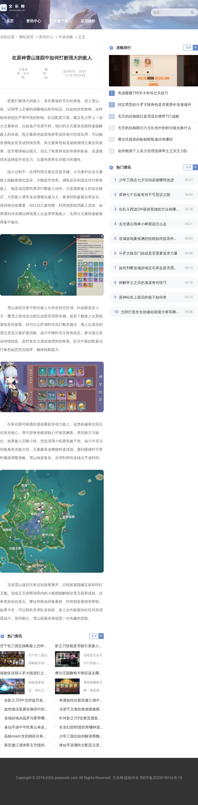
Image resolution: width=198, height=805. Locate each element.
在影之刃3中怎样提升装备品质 (26, 700)
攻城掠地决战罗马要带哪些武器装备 (26, 718)
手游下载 (60, 21)
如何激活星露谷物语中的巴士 (26, 709)
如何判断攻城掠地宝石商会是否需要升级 (152, 268)
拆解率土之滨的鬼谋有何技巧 (143, 282)
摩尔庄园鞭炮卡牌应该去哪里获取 (79, 673)
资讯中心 (33, 21)
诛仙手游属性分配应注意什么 (81, 745)
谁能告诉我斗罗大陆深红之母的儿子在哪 (24, 673)
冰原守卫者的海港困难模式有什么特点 (81, 709)
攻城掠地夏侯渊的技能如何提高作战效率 (152, 238)
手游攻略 (65, 37)
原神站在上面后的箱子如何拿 (143, 297)
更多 (94, 636)
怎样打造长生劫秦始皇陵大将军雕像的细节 (153, 312)
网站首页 (26, 37)
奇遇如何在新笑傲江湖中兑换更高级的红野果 (81, 700)
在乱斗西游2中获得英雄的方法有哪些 (149, 209)
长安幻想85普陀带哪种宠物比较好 (81, 727)
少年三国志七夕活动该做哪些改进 (146, 180)
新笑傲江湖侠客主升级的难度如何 (26, 745)
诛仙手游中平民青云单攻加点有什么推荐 (26, 727)
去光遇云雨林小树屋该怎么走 (143, 224)
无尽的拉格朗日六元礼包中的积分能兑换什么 (154, 128)
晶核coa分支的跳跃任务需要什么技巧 (26, 736)
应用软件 (88, 21)
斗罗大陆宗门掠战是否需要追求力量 (148, 253)
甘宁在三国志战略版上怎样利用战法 (24, 646)
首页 (10, 21)
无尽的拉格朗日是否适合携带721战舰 (148, 116)
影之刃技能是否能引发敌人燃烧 (79, 646)
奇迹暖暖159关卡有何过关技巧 (143, 93)
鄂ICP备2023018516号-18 (161, 778)
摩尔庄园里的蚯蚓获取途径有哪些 (145, 139)
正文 (81, 37)
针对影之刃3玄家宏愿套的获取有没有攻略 (81, 718)
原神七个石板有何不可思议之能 (144, 194)
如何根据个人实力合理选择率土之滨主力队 (153, 151)
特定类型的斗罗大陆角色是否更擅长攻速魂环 (154, 104)
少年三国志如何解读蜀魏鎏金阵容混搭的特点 (81, 736)
